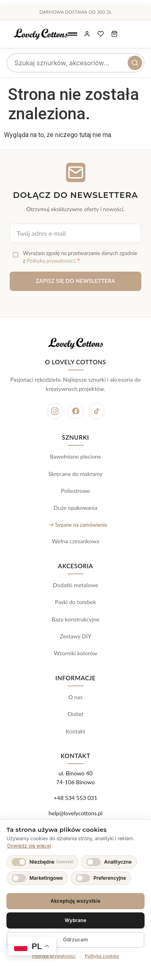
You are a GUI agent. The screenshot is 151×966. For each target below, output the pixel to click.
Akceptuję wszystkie (76, 901)
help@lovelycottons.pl (75, 813)
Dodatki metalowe (75, 585)
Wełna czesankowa (75, 541)
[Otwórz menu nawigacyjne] (72, 34)
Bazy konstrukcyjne (75, 619)
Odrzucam (75, 940)
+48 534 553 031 (75, 797)
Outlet (76, 713)
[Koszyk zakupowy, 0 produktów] (114, 34)
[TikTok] (97, 411)
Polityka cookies (102, 956)
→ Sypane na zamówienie (78, 524)
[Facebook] (76, 411)
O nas (75, 697)
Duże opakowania (75, 507)
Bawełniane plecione (75, 456)
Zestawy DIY (75, 636)
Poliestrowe (75, 490)
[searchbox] (75, 63)
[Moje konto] (87, 34)
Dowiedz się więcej (29, 846)
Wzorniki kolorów (75, 653)
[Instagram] (55, 411)
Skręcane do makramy (75, 473)
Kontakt (75, 731)
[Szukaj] (135, 63)
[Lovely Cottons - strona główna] (41, 34)
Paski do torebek (75, 601)
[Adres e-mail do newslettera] (75, 233)
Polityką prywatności (50, 261)
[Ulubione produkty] (101, 34)
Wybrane (75, 920)
